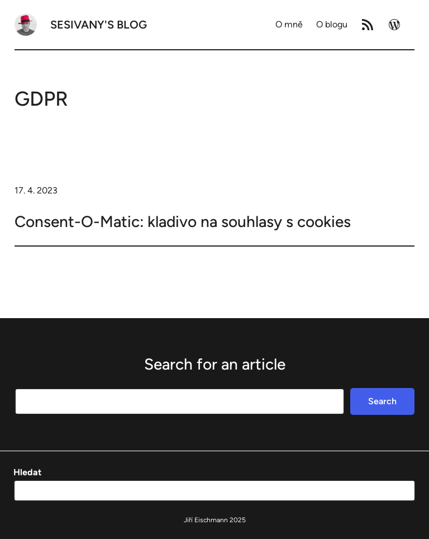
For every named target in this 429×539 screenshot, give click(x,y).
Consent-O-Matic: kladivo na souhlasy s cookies (183, 221)
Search (382, 401)
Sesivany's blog (98, 24)
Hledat (27, 472)
